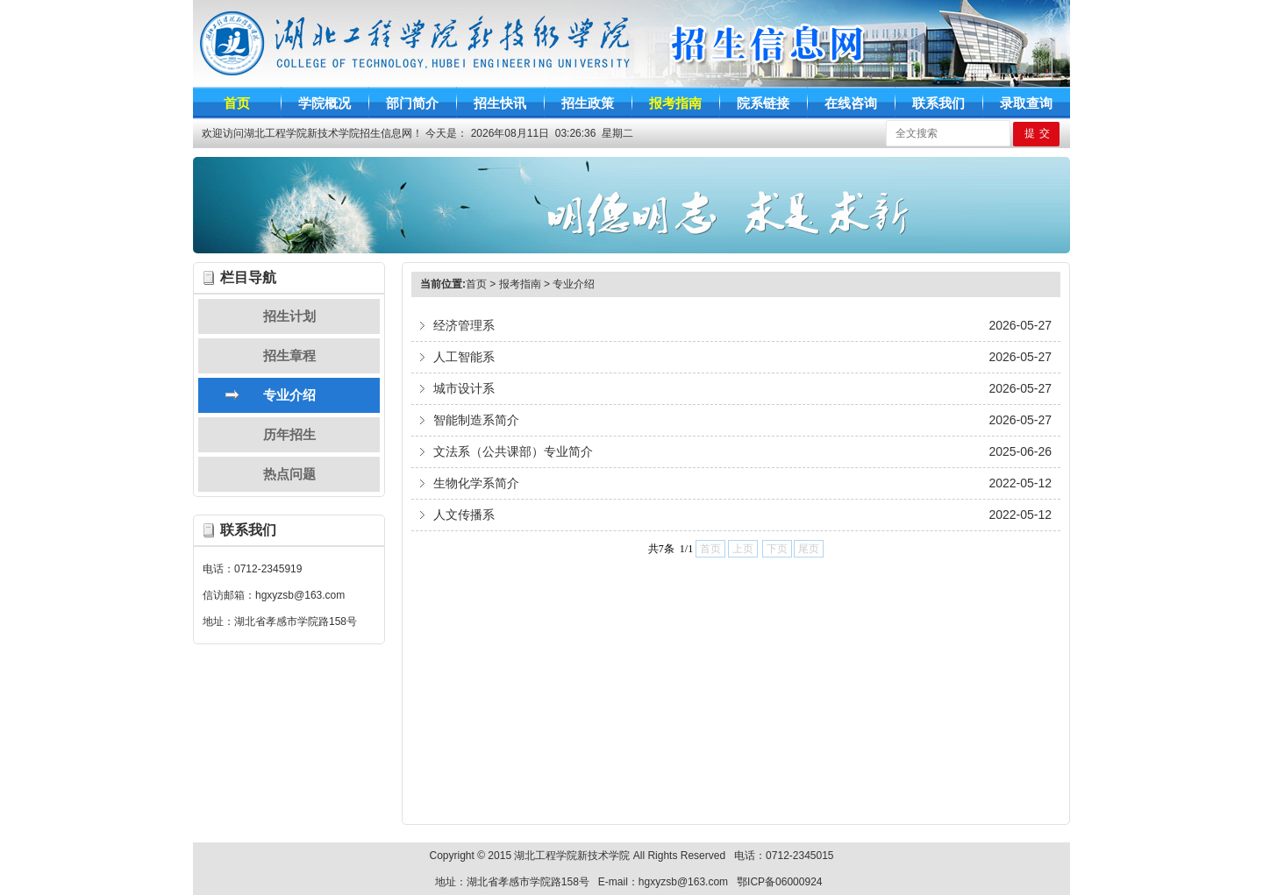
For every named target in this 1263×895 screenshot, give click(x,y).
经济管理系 (464, 325)
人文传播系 (464, 515)
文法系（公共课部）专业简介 (513, 451)
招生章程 (289, 355)
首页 (476, 284)
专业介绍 (289, 394)
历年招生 (289, 434)
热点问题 (289, 473)
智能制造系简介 (476, 420)
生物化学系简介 (476, 483)
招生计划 (289, 316)
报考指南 (520, 284)
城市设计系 (464, 388)
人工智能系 (464, 357)
